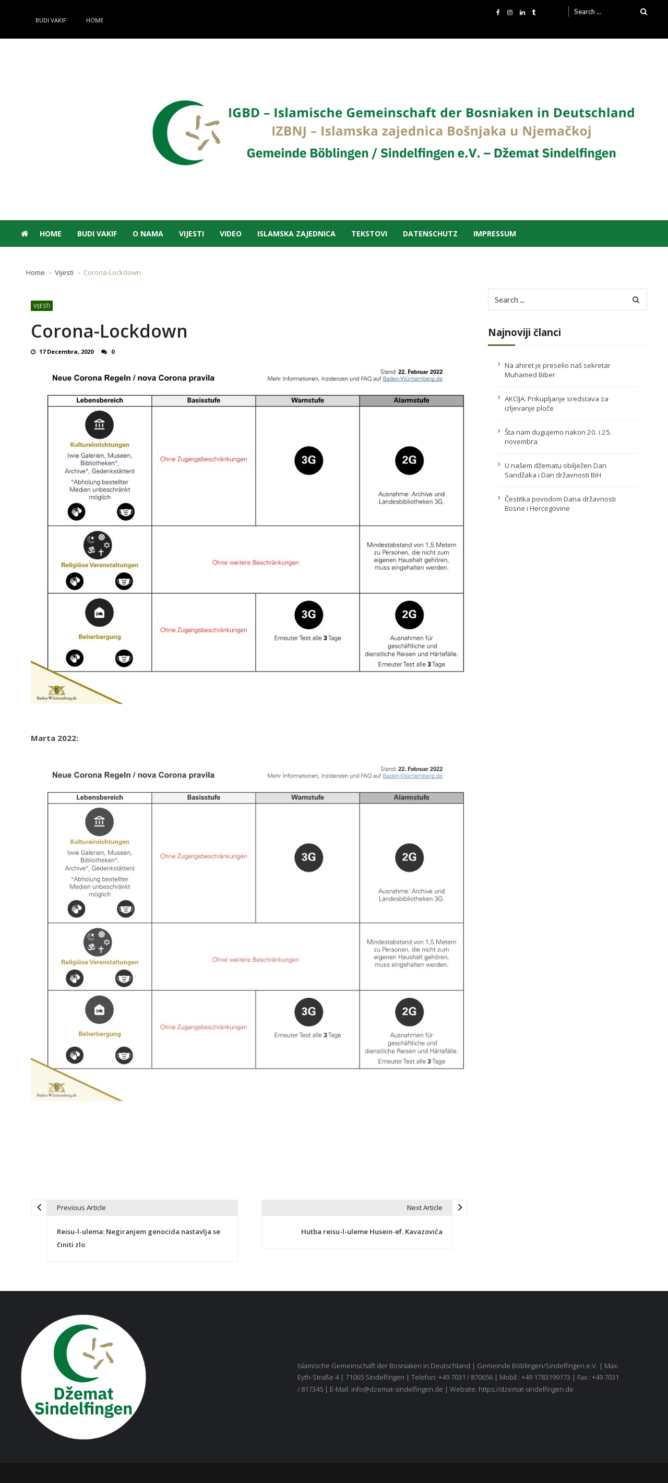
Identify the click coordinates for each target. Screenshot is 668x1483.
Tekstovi (369, 233)
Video (231, 233)
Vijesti (191, 233)
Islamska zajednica (296, 233)
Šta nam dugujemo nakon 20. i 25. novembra (558, 436)
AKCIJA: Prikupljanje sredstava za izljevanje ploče (557, 403)
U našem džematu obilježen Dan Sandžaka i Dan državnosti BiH (555, 470)
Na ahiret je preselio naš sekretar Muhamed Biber (558, 370)
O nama (148, 233)
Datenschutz (430, 233)
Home (94, 20)
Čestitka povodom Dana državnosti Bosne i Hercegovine (560, 503)
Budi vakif (50, 20)
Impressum (494, 233)
